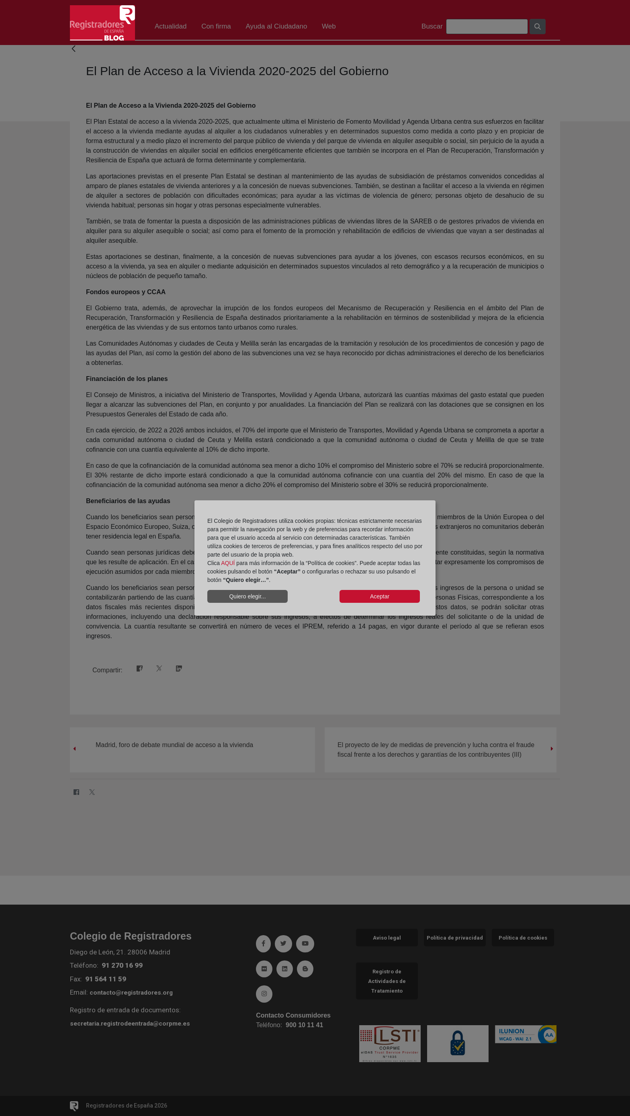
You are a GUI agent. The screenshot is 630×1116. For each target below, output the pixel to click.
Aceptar (379, 596)
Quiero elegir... (247, 596)
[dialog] (315, 558)
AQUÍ (228, 563)
